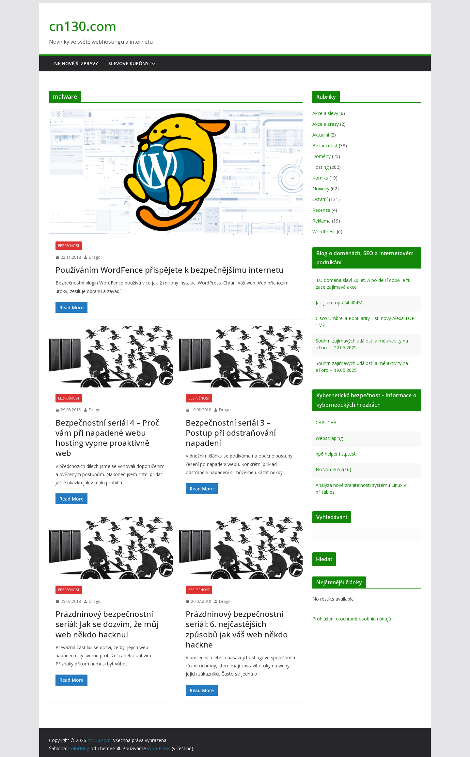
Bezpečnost (68, 245)
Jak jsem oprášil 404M (339, 302)
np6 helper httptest (336, 454)
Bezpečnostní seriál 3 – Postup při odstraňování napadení (231, 432)
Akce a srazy (325, 124)
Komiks (320, 178)
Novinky (320, 188)
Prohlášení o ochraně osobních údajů (351, 619)
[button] (152, 63)
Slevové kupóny (128, 63)
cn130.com (83, 26)
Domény (321, 156)
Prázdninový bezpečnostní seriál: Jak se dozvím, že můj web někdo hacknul (106, 623)
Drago (95, 257)
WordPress (324, 231)
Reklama (321, 221)
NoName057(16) (333, 469)
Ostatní (320, 199)
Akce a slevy (325, 113)
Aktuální (320, 135)
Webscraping (329, 438)
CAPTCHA (326, 422)
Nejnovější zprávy (76, 63)
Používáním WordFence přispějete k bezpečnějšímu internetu (169, 269)
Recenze (321, 210)
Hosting (320, 167)
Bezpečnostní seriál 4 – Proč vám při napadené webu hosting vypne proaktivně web (107, 438)
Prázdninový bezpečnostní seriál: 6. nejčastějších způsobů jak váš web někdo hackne (237, 629)
